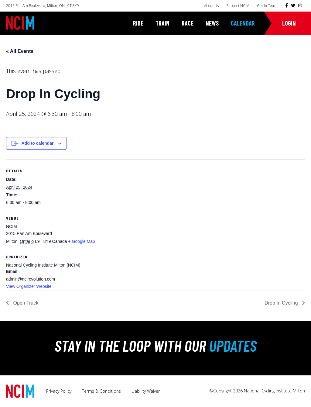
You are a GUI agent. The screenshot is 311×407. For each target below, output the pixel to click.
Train (162, 23)
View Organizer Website (29, 286)
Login (289, 23)
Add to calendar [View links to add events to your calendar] (38, 143)
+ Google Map (81, 241)
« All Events (19, 51)
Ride (138, 23)
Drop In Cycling (282, 302)
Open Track (25, 302)
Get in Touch (267, 5)
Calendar (243, 23)
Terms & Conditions (101, 391)
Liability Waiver (146, 391)
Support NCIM (237, 5)
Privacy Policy (58, 391)
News (212, 23)
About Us (211, 5)
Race (187, 23)
